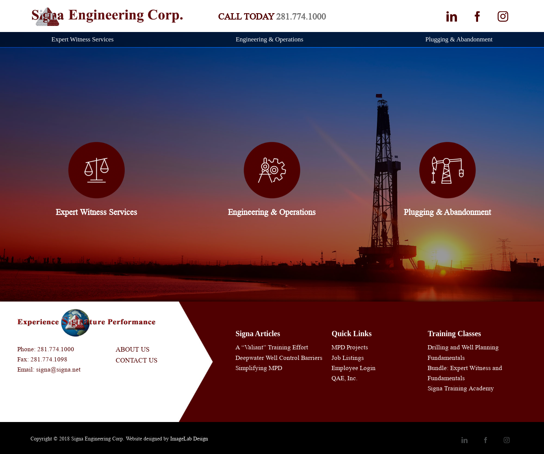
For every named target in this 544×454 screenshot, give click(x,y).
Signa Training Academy (461, 388)
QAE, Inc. (345, 378)
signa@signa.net (58, 369)
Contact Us (136, 360)
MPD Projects (350, 347)
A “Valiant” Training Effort (271, 347)
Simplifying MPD (258, 368)
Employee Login (354, 368)
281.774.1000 (301, 17)
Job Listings (348, 357)
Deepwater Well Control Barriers (278, 357)
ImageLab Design (189, 439)
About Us (133, 349)
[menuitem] (87, 39)
